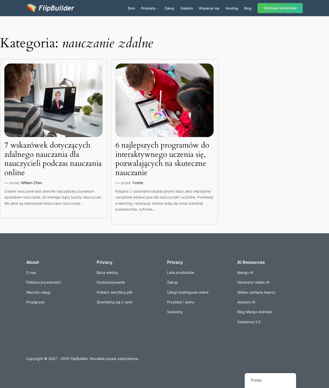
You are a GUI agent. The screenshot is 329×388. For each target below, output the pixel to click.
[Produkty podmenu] (157, 8)
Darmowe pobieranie (280, 8)
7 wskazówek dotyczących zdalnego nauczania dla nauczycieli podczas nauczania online (53, 159)
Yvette (137, 183)
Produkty (148, 8)
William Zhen (31, 183)
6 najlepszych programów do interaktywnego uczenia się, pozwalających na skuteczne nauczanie (162, 159)
